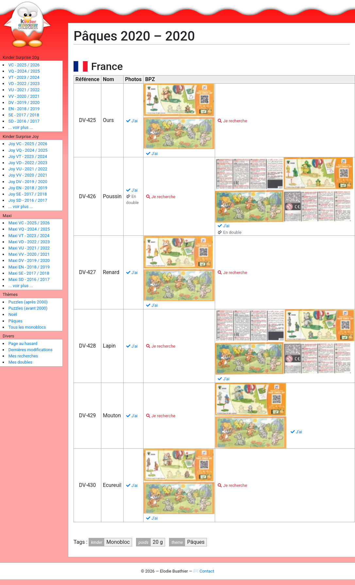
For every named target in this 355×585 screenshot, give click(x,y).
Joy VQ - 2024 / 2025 (27, 150)
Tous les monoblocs (27, 327)
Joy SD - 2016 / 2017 (27, 200)
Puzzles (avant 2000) (27, 308)
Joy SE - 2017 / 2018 (27, 194)
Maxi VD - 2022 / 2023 (29, 241)
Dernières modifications (30, 349)
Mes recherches (23, 355)
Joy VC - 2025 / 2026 (27, 143)
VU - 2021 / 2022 (24, 89)
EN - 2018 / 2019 (24, 108)
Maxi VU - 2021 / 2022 (29, 248)
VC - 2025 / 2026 (24, 64)
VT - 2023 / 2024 (24, 77)
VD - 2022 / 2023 (24, 83)
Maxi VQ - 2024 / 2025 (29, 229)
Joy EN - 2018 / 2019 (27, 187)
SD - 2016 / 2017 (24, 121)
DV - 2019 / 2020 (24, 102)
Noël (12, 314)
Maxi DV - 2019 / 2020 (29, 260)
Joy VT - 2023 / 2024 (27, 156)
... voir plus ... (20, 127)
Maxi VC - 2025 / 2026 (29, 222)
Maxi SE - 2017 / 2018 (28, 273)
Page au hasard (22, 343)
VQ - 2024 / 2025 (24, 71)
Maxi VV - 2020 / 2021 (29, 254)
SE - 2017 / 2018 (23, 114)
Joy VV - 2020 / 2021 (27, 175)
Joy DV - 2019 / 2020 (27, 181)
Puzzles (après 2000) (28, 302)
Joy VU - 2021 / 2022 (27, 168)
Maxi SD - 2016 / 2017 (29, 279)
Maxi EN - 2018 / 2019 (29, 267)
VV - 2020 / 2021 (24, 96)
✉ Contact (203, 571)
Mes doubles (20, 362)
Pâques (15, 320)
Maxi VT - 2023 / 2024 (28, 235)
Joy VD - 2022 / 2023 (27, 162)
